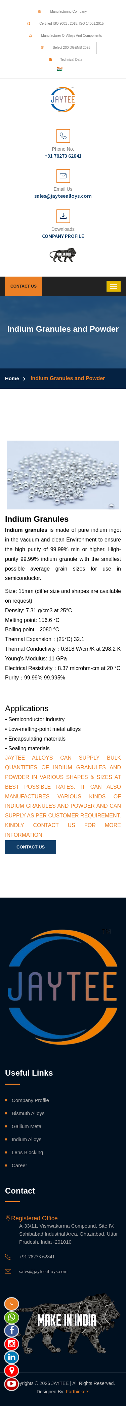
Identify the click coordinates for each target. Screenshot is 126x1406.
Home (12, 378)
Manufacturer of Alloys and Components (63, 35)
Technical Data (63, 59)
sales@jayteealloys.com (43, 1271)
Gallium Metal (27, 1126)
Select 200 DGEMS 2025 (63, 47)
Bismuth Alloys (28, 1113)
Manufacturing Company (60, 11)
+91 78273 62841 (37, 1256)
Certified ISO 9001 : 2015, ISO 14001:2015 (63, 23)
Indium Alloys (26, 1139)
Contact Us (23, 286)
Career (19, 1165)
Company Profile (30, 1100)
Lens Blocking (27, 1152)
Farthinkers (77, 1391)
